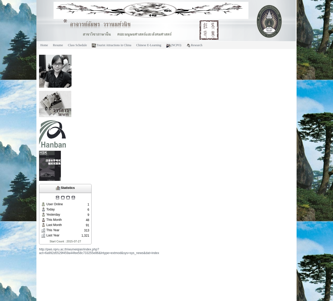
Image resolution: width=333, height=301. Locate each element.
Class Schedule (77, 45)
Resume (58, 45)
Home (44, 45)
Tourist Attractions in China (111, 45)
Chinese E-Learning (148, 45)
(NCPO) (173, 45)
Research (194, 45)
